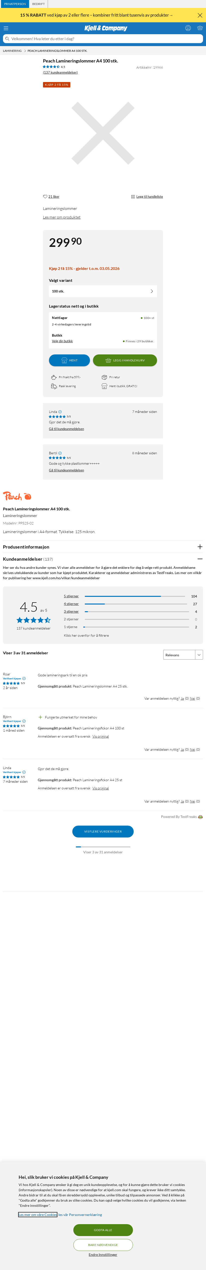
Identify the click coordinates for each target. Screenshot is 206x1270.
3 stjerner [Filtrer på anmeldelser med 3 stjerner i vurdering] (71, 611)
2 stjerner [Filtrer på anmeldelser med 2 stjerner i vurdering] (71, 619)
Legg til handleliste (147, 196)
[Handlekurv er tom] (200, 28)
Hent (69, 360)
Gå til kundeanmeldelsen (66, 429)
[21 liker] (51, 196)
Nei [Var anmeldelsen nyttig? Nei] (192, 698)
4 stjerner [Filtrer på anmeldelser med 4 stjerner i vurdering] (71, 604)
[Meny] (6, 28)
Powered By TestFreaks (182, 817)
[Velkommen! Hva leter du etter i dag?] (106, 39)
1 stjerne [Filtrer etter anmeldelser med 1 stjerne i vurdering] (70, 627)
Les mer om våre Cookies (38, 1214)
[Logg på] (188, 28)
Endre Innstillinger (103, 1254)
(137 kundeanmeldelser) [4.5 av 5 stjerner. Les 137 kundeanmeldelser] (60, 72)
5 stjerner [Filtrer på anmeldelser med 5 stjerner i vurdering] (71, 596)
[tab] (15, 4)
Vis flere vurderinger (103, 831)
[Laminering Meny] (25, 51)
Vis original (100, 736)
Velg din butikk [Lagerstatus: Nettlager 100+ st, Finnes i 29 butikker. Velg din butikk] (62, 341)
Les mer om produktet (62, 217)
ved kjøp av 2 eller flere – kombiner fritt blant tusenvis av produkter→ (97, 15)
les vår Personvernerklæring (80, 1214)
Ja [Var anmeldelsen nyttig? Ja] (182, 698)
